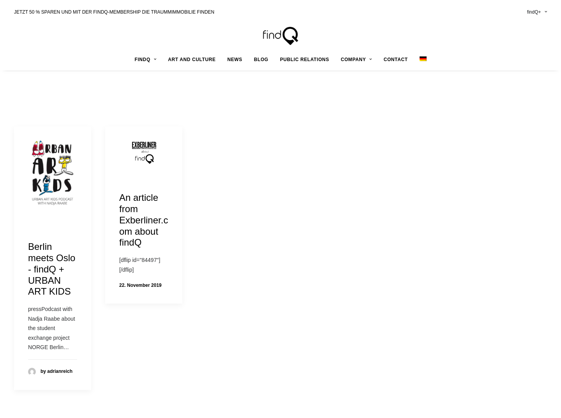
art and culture (191, 59)
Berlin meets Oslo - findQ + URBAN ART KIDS (51, 269)
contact (396, 59)
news (234, 59)
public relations (304, 59)
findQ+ (537, 12)
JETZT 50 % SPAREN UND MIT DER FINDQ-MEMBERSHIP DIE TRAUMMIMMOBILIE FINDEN (114, 12)
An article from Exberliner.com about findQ (143, 220)
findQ (145, 59)
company (356, 59)
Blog (261, 59)
